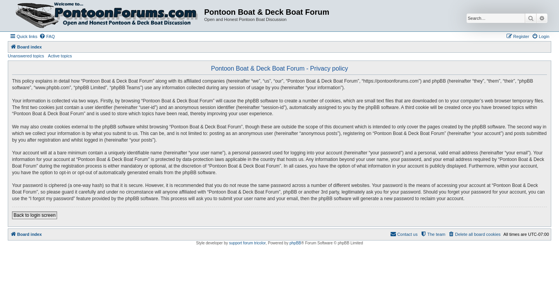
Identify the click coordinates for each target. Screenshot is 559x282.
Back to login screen (35, 215)
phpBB (295, 243)
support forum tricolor (247, 243)
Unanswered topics (26, 56)
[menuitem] (47, 36)
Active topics (60, 56)
